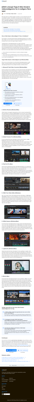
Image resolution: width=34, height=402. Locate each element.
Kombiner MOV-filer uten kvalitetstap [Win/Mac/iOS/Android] (13, 358)
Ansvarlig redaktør (4, 381)
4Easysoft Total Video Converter (11, 67)
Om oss (3, 378)
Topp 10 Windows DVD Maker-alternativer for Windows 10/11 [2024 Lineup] (16, 361)
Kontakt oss (11, 378)
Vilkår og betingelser (12, 379)
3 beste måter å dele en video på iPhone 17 (10, 360)
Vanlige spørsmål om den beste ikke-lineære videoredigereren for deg (14, 31)
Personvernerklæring (5, 379)
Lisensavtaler (11, 381)
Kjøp (2, 387)
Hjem (10, 365)
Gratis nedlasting (7, 103)
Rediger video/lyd (13, 13)
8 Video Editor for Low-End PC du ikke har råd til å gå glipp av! (13, 357)
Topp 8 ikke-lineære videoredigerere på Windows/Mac (12, 30)
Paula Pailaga (8, 13)
